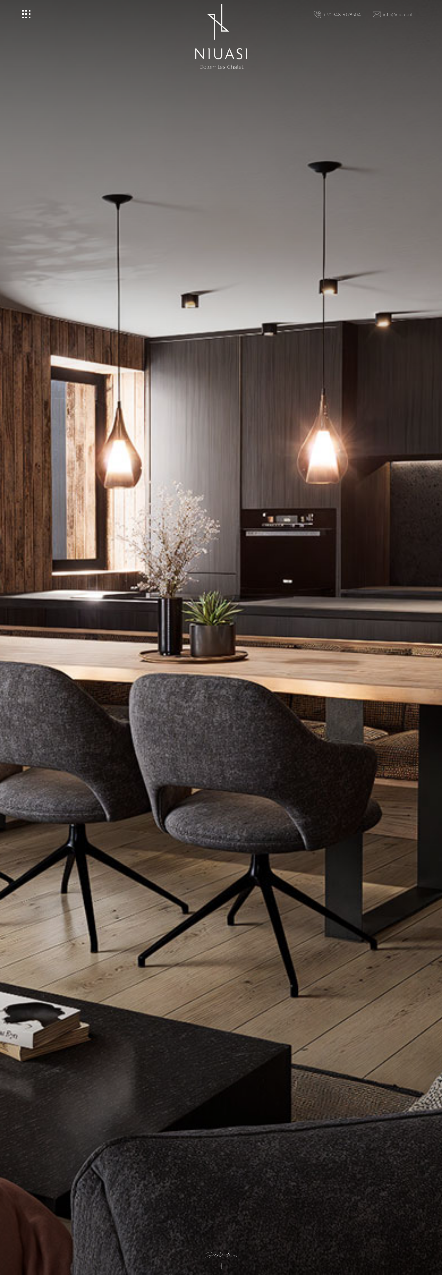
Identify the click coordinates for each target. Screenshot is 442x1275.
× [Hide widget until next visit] (18, 1239)
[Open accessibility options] (13, 1245)
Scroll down (221, 1146)
